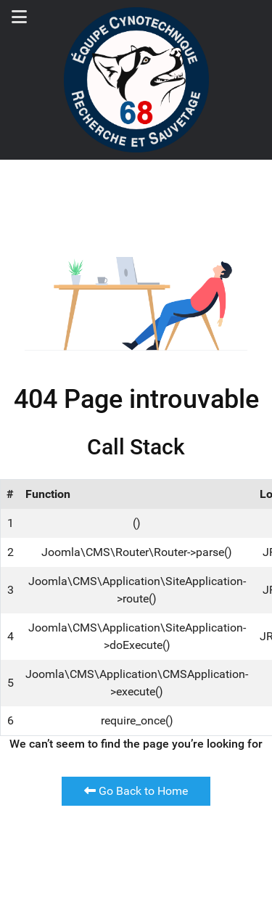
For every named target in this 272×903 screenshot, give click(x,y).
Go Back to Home (136, 791)
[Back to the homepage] (136, 79)
